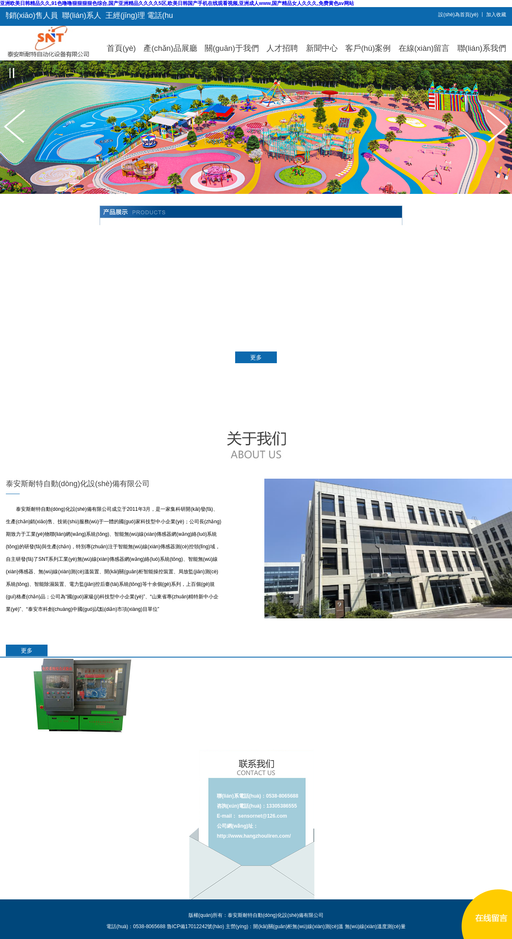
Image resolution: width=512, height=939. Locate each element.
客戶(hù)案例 (368, 48)
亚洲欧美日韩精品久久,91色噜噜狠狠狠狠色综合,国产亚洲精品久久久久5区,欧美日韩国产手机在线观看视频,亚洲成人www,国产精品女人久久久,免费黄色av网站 (177, 3)
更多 (256, 357)
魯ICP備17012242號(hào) (195, 926)
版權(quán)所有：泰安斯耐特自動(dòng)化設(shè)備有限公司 (256, 915)
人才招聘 (282, 48)
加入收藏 (496, 15)
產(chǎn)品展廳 (170, 48)
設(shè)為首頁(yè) (458, 15)
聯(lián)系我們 (481, 48)
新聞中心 (322, 48)
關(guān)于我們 (232, 48)
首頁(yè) (121, 48)
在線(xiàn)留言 (424, 48)
